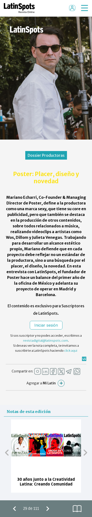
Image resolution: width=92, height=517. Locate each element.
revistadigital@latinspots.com (45, 341)
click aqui (70, 351)
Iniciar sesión (46, 325)
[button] (7, 452)
